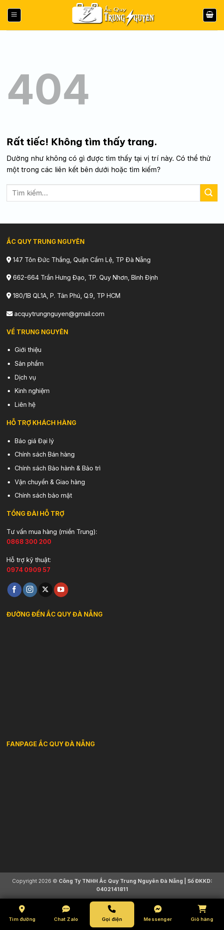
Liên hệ (25, 404)
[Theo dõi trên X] (45, 589)
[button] (14, 15)
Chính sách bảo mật (43, 495)
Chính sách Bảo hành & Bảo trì (58, 468)
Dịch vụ (25, 377)
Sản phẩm (29, 363)
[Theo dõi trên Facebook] (14, 589)
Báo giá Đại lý (34, 440)
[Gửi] (209, 192)
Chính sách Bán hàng (45, 454)
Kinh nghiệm (32, 390)
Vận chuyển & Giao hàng (50, 482)
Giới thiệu (28, 349)
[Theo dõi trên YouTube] (61, 589)
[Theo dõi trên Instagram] (30, 589)
